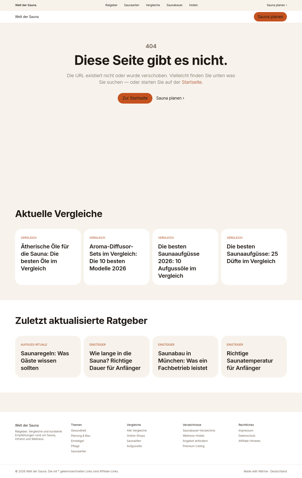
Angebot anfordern (195, 441)
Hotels (193, 5)
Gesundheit (78, 430)
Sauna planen (277, 5)
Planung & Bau (80, 435)
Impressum (246, 430)
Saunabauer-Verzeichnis (199, 430)
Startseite (192, 82)
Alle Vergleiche (137, 430)
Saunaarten (131, 5)
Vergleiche (153, 5)
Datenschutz (247, 435)
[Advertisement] (151, 158)
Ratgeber (111, 5)
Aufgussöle (134, 446)
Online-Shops (136, 435)
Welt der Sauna (25, 5)
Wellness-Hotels (193, 435)
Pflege (75, 446)
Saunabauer (175, 5)
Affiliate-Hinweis (249, 441)
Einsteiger (77, 441)
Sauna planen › (170, 98)
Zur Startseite (135, 98)
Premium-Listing (193, 446)
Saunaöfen (134, 441)
